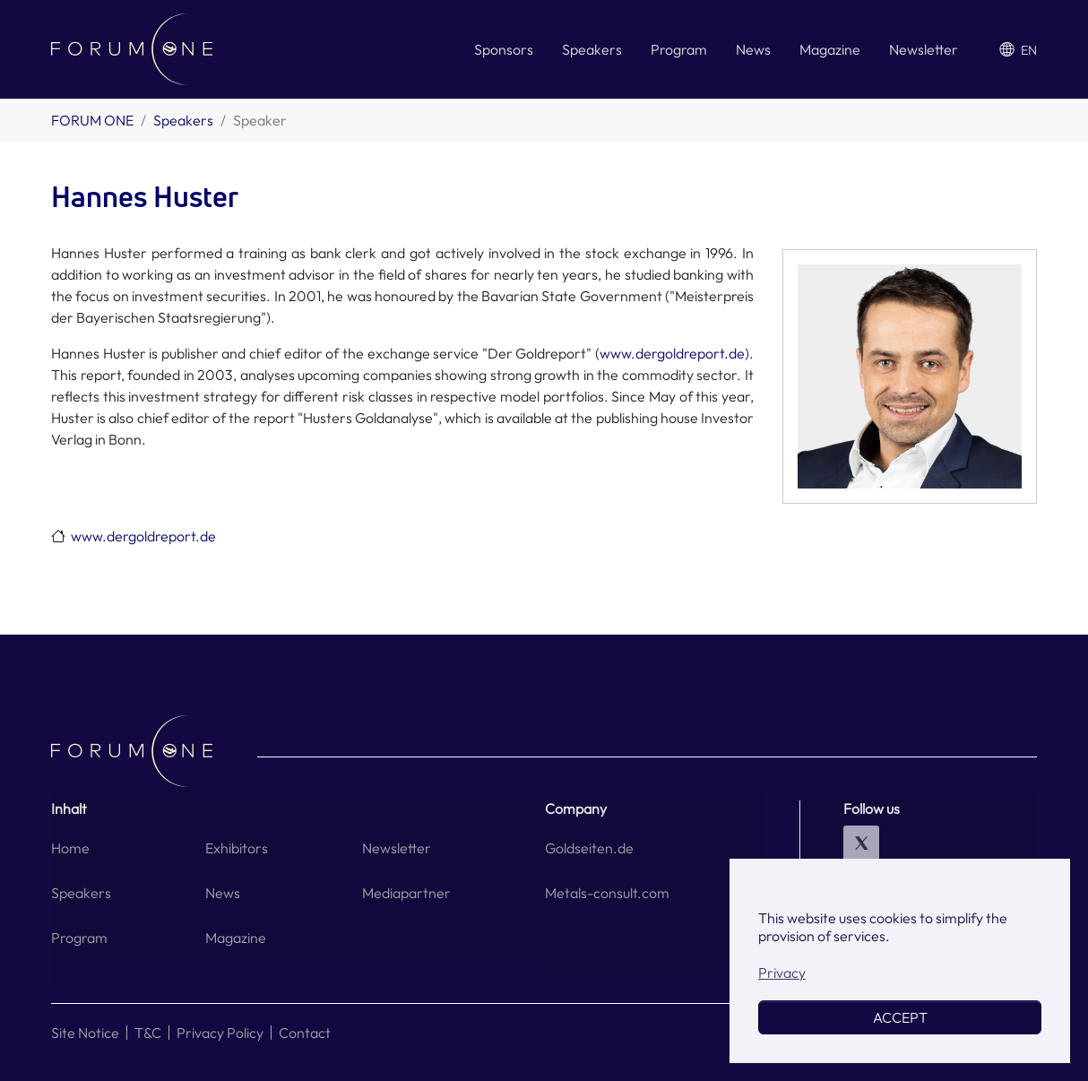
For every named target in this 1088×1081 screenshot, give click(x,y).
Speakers (81, 893)
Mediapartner (406, 893)
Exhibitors (236, 848)
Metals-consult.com (607, 893)
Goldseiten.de (589, 848)
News (222, 893)
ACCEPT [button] (900, 1017)
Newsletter (396, 848)
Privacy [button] (782, 973)
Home (70, 848)
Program (79, 938)
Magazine (235, 938)
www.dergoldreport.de (672, 353)
